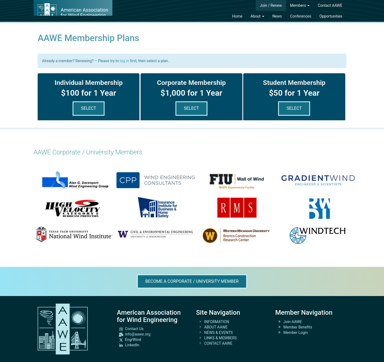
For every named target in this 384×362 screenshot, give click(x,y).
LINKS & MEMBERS (220, 338)
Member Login (296, 332)
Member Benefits (298, 327)
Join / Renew (271, 5)
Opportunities (331, 16)
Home (237, 16)
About (257, 16)
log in (124, 61)
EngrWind (133, 339)
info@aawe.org (138, 334)
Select (88, 108)
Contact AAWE (330, 5)
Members (300, 5)
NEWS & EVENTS (218, 332)
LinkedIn (132, 345)
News (277, 16)
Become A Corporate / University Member (192, 281)
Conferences (300, 16)
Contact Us (134, 329)
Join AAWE (293, 322)
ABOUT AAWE (215, 327)
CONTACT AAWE (218, 343)
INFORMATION (216, 322)
